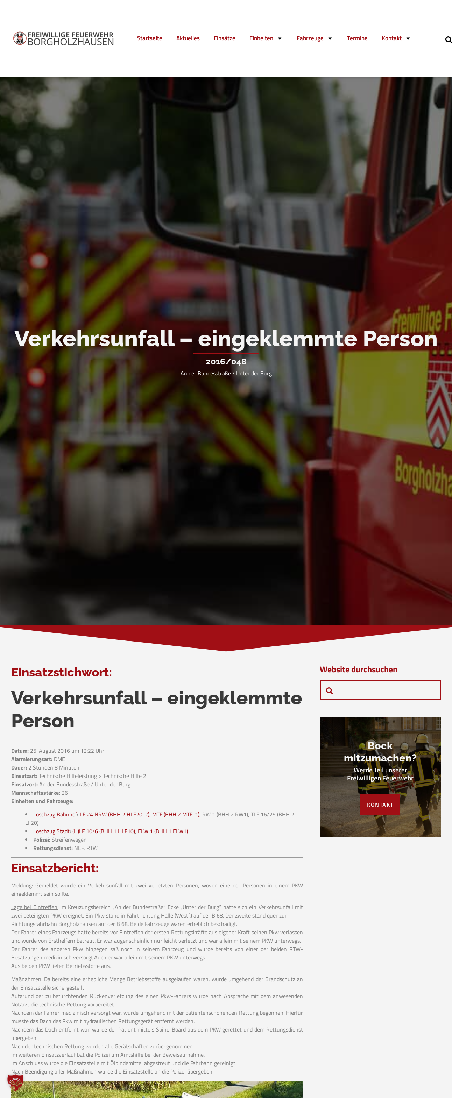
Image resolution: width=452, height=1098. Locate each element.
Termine (357, 38)
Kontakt (396, 38)
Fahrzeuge (315, 38)
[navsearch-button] (330, 690)
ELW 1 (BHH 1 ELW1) (163, 831)
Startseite (149, 38)
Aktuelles (188, 38)
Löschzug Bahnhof (55, 814)
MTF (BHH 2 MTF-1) (175, 814)
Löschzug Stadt (51, 831)
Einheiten (266, 38)
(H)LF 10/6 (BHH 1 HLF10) (103, 831)
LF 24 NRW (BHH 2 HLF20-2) (114, 814)
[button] (15, 1082)
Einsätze (224, 38)
